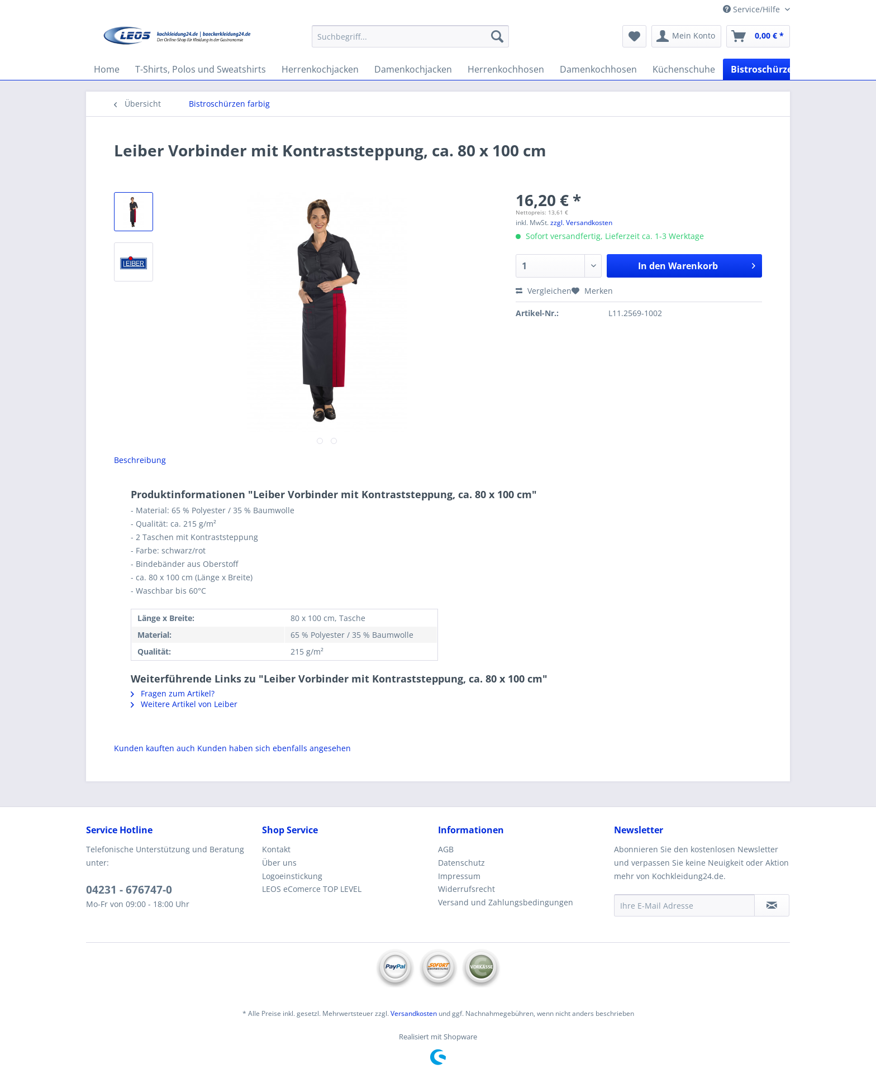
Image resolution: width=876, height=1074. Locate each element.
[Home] (106, 69)
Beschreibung (140, 460)
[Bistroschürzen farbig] (779, 69)
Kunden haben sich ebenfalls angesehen (274, 748)
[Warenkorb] (758, 36)
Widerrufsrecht (466, 889)
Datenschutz (461, 862)
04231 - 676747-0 (129, 889)
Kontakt (276, 849)
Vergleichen (544, 290)
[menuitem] (410, 41)
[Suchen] (497, 36)
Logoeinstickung (292, 876)
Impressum (459, 876)
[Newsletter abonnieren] (771, 905)
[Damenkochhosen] (598, 69)
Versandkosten (414, 1013)
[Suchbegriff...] (410, 36)
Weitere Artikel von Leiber (184, 704)
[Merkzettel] (634, 36)
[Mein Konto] (686, 36)
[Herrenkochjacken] (320, 69)
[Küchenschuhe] (684, 69)
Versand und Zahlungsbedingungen (505, 902)
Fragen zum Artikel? (173, 693)
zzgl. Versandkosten (581, 222)
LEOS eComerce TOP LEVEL (311, 889)
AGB (446, 849)
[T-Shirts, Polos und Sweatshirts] (200, 69)
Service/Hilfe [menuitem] (752, 9)
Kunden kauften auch (154, 748)
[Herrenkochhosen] (506, 69)
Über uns (279, 862)
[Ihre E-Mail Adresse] (684, 905)
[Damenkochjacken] (413, 69)
